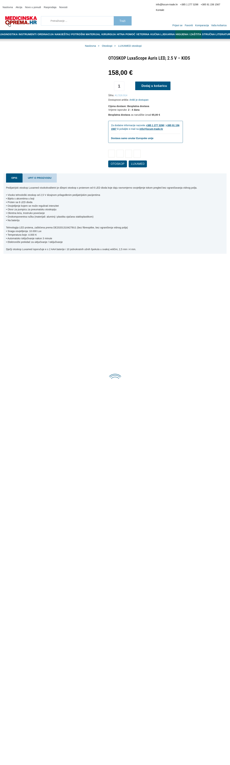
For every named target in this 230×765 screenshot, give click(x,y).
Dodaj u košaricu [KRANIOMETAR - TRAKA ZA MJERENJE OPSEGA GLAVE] (192, 621)
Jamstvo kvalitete (115, 662)
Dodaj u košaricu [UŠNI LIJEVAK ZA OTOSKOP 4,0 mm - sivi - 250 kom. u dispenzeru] (24, 366)
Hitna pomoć (128, 29)
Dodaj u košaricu (155, 81)
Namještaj (65, 29)
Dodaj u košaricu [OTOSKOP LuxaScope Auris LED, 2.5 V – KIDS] (24, 494)
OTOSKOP (116, 159)
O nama (64, 652)
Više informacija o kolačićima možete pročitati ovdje (57, 747)
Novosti (57, 4)
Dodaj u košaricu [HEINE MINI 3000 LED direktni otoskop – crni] (192, 494)
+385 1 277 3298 (189, 5)
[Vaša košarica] (219, 15)
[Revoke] (86, 753)
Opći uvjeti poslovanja (70, 657)
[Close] (49, 753)
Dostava (111, 652)
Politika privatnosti (69, 667)
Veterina (146, 29)
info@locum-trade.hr (168, 5)
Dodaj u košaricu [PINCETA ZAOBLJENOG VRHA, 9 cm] (80, 621)
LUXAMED (134, 159)
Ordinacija (47, 29)
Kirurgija (110, 29)
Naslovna (7, 4)
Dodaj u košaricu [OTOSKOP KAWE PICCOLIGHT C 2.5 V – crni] (192, 366)
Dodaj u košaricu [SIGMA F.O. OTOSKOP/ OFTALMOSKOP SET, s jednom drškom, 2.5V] (136, 494)
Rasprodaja (45, 4)
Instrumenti (28, 29)
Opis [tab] (13, 173)
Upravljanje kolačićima (118, 667)
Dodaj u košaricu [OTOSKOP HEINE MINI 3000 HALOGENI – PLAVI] (80, 494)
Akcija (17, 4)
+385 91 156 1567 (207, 5)
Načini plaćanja (67, 662)
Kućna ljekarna (165, 29)
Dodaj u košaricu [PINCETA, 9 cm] (24, 621)
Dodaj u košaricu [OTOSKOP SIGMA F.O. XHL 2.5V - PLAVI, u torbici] (80, 366)
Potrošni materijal (88, 29)
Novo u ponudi (30, 4)
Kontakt (222, 5)
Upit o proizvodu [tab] (36, 173)
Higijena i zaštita (190, 29)
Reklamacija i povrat (116, 657)
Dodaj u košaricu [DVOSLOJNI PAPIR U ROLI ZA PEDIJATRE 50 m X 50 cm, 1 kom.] (136, 621)
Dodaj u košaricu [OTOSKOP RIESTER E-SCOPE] (136, 366)
